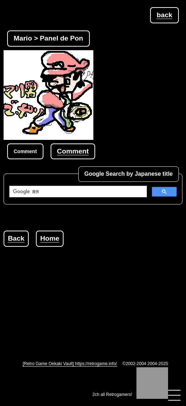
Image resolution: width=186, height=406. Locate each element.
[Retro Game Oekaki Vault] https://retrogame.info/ (70, 363)
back (164, 15)
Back (16, 238)
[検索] (77, 191)
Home (49, 238)
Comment (73, 151)
